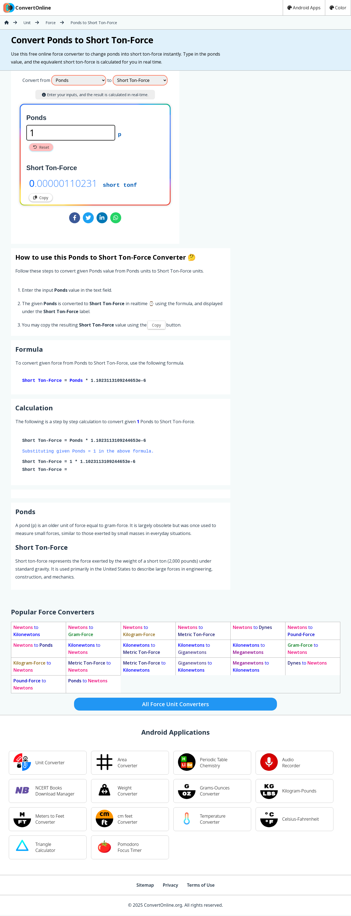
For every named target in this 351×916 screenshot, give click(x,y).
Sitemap (145, 886)
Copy (40, 197)
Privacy (170, 886)
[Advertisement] (225, 155)
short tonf (120, 184)
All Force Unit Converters (175, 705)
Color (338, 8)
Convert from (36, 80)
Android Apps (304, 8)
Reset (41, 147)
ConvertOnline (26, 7)
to (26, 632)
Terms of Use (201, 886)
